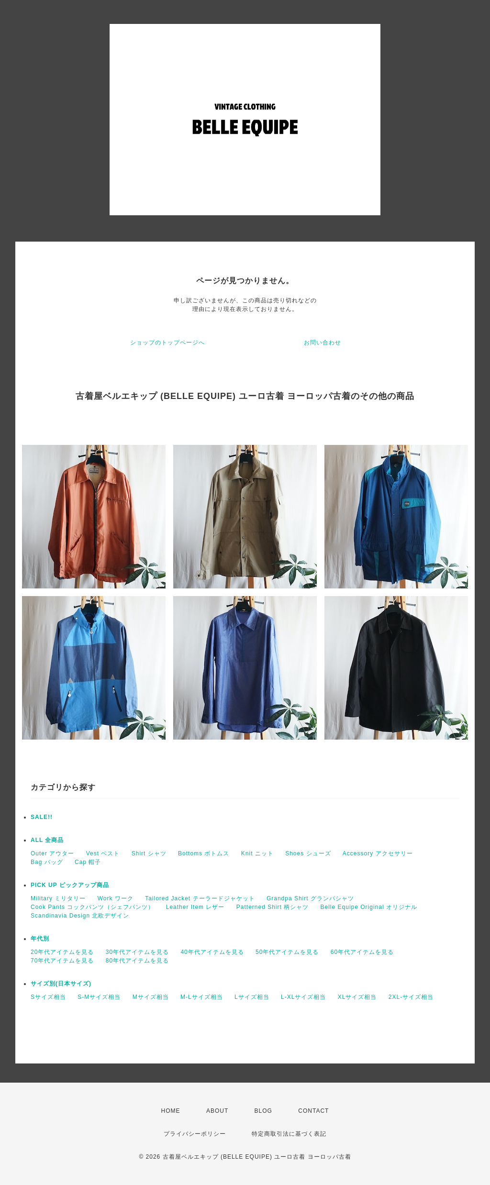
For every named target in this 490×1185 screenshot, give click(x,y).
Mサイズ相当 (151, 997)
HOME (170, 1110)
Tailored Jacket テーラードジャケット (200, 898)
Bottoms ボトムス (203, 853)
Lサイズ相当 (251, 997)
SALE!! (42, 817)
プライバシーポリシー (195, 1133)
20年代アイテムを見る (62, 952)
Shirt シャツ (149, 853)
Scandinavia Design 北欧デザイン (80, 915)
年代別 (40, 938)
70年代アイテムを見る (62, 960)
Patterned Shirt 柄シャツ (272, 907)
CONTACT (313, 1110)
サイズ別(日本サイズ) (61, 983)
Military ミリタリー (58, 898)
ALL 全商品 (47, 840)
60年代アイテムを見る (362, 952)
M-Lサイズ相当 (201, 997)
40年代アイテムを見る (212, 952)
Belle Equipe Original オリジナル (369, 907)
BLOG (263, 1110)
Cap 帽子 (88, 862)
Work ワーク (116, 898)
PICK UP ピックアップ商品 (70, 885)
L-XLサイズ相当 (303, 997)
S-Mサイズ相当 (99, 997)
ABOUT (217, 1110)
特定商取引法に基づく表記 (289, 1133)
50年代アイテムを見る (287, 952)
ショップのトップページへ (167, 342)
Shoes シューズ (308, 853)
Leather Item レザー (195, 907)
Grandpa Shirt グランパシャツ (310, 898)
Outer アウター (52, 853)
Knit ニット (257, 853)
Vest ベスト (103, 853)
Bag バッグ (47, 862)
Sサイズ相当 (48, 997)
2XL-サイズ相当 (411, 997)
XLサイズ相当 (357, 997)
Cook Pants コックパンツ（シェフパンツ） (92, 907)
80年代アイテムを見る (137, 960)
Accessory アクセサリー (378, 853)
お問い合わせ (322, 342)
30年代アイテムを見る (137, 952)
